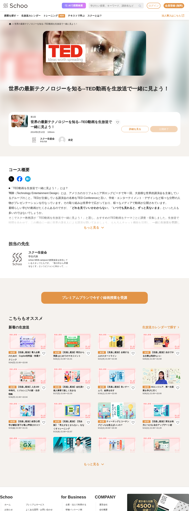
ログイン (153, 5)
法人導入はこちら (173, 15)
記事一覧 (8, 509)
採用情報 (103, 494)
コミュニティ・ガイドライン (39, 499)
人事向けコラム (73, 494)
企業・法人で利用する (76, 484)
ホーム (7, 484)
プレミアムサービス (35, 484)
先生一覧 (8, 504)
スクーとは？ (94, 15)
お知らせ (8, 489)
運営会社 (103, 484)
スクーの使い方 (11, 499)
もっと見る (94, 227)
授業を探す (11, 15)
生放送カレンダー (31, 15)
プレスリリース (106, 499)
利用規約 (30, 494)
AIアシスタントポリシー (37, 509)
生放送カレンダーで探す (161, 327)
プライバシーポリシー (36, 504)
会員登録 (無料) (174, 5)
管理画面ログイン (74, 499)
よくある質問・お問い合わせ (39, 489)
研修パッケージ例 (74, 489)
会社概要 (103, 489)
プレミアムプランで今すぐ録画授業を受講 (94, 298)
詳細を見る (135, 129)
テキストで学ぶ (76, 15)
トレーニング (54, 16)
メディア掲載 (105, 504)
